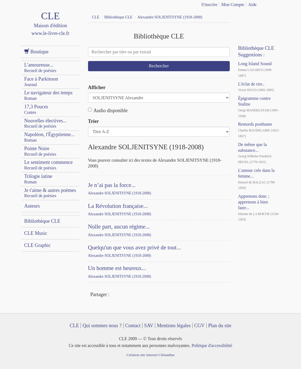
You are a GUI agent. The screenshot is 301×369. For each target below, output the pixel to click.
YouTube (255, 16)
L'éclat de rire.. (251, 84)
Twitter (125, 295)
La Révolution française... (118, 206)
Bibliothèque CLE (42, 221)
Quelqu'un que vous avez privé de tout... (134, 247)
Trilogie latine (38, 179)
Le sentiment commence (48, 164)
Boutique (36, 51)
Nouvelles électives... (45, 123)
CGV (199, 325)
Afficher (97, 87)
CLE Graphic (37, 245)
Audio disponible (108, 110)
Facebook (115, 295)
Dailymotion (265, 16)
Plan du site (219, 325)
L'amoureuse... (40, 67)
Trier (93, 121)
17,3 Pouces (36, 109)
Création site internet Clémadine (150, 355)
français (268, 3)
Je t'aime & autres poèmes (50, 193)
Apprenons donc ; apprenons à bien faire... (253, 202)
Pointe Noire (40, 151)
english (276, 3)
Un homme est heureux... (117, 268)
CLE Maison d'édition (50, 28)
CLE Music (35, 233)
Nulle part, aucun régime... (119, 226)
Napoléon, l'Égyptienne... (49, 137)
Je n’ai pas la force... (112, 185)
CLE (74, 325)
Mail (135, 295)
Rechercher (159, 66)
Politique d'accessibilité (211, 345)
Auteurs (32, 206)
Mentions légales (173, 325)
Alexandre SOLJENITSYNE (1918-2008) (119, 193)
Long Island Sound (255, 63)
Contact (133, 325)
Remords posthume (255, 124)
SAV (149, 325)
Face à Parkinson (41, 81)
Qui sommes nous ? (102, 325)
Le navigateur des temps (48, 95)
